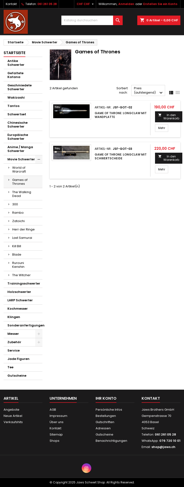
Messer (13, 333)
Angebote (11, 409)
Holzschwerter (19, 292)
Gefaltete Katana (15, 75)
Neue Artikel (13, 416)
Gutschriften (105, 422)
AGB (53, 409)
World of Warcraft (19, 169)
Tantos (13, 106)
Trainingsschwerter (23, 283)
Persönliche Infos (109, 409)
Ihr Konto (106, 398)
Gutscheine (16, 375)
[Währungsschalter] (86, 4)
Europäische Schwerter (17, 137)
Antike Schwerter (15, 63)
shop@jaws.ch (163, 447)
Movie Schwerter (21, 159)
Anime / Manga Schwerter (20, 149)
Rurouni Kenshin (18, 265)
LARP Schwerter (20, 300)
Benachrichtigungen (111, 440)
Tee (10, 367)
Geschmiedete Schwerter (19, 87)
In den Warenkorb (168, 116)
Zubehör (14, 342)
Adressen (103, 428)
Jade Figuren (18, 359)
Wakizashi (16, 97)
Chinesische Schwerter (17, 124)
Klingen (13, 317)
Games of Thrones (20, 182)
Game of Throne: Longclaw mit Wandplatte (121, 115)
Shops (54, 440)
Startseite (14, 53)
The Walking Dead (21, 194)
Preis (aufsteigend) (149, 91)
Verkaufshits (13, 422)
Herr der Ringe (23, 229)
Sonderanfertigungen (24, 325)
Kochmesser (17, 308)
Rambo (18, 212)
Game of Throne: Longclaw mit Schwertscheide (121, 156)
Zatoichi (18, 221)
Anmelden (126, 4)
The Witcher (21, 275)
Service (13, 350)
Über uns (56, 422)
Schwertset (16, 114)
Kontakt (11, 4)
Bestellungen (106, 416)
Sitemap (56, 434)
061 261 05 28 (47, 4)
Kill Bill (16, 246)
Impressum (58, 416)
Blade (16, 254)
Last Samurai (22, 237)
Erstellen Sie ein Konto (160, 4)
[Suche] (92, 20)
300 (15, 204)
